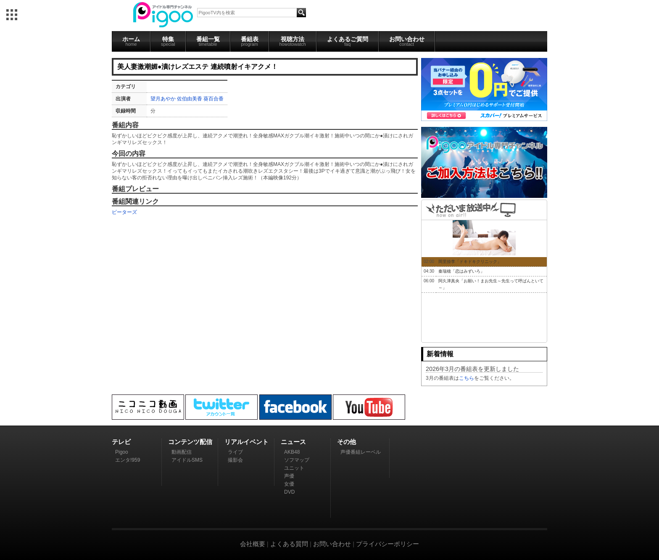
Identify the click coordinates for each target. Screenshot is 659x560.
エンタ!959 (127, 460)
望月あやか (163, 99)
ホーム (131, 41)
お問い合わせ (406, 41)
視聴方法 (292, 41)
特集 (168, 41)
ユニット (294, 468)
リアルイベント (246, 441)
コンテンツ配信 (190, 441)
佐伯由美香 (189, 99)
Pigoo (121, 452)
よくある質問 (289, 543)
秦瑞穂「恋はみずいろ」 (461, 271)
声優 (289, 476)
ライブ (235, 452)
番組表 (249, 41)
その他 (346, 441)
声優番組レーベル (360, 452)
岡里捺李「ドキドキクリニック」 (469, 261)
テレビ (121, 441)
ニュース (293, 441)
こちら (466, 378)
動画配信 (181, 452)
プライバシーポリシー (387, 543)
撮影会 (235, 460)
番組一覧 (208, 41)
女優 (289, 484)
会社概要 (252, 543)
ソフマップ (296, 460)
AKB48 (292, 452)
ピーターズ (124, 212)
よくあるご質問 (347, 41)
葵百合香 (213, 99)
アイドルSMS (187, 460)
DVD (289, 492)
